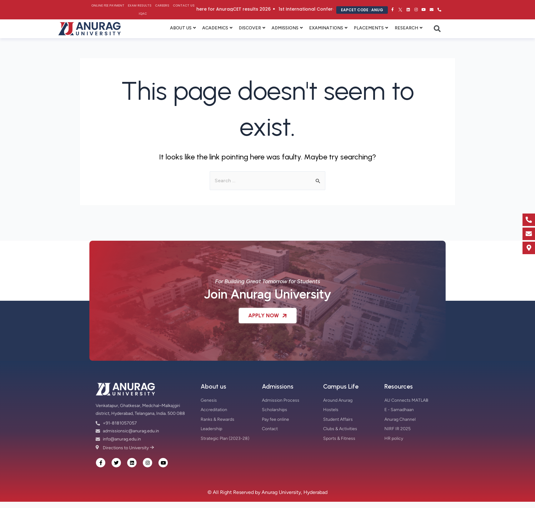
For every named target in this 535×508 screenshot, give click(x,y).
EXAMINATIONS (326, 28)
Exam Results (140, 5)
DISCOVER (250, 28)
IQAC (143, 13)
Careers (162, 5)
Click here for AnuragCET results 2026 (273, 9)
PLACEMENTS (369, 28)
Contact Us (184, 5)
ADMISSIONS (285, 28)
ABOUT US (181, 28)
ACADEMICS (215, 28)
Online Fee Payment (107, 5)
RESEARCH (406, 28)
